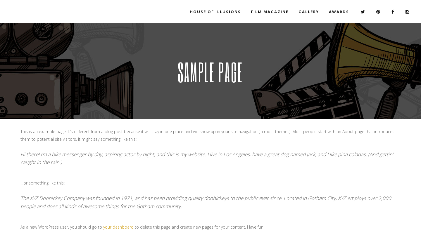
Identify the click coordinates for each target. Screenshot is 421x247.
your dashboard (118, 227)
